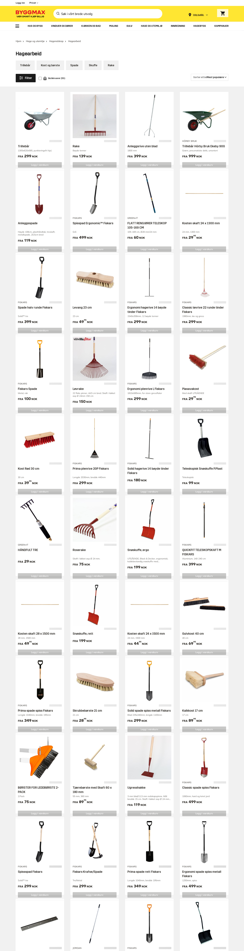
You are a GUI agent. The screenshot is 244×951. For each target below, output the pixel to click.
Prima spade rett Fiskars (144, 865)
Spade (74, 58)
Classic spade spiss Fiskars (200, 781)
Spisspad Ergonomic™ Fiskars (93, 217)
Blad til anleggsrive (31, 947)
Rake (111, 58)
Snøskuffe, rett (83, 627)
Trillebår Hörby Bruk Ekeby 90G (203, 140)
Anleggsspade (28, 217)
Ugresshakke (136, 781)
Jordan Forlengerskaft (88, 947)
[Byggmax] (30, 14)
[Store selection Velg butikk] (198, 15)
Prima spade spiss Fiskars (35, 704)
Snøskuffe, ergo (138, 543)
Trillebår (25, 58)
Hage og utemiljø (35, 34)
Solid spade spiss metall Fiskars (149, 704)
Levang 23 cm (82, 301)
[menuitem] (17, 26)
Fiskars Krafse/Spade (87, 865)
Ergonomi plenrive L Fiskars (145, 382)
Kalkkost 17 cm (192, 704)
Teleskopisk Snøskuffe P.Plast (202, 462)
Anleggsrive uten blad (142, 140)
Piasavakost (190, 382)
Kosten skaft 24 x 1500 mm (146, 627)
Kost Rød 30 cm (28, 462)
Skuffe (93, 58)
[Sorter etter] (209, 70)
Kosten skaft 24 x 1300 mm (201, 217)
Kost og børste (50, 58)
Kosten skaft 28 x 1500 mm (36, 627)
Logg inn (20, 2)
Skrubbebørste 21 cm (87, 704)
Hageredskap (56, 34)
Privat (32, 2)
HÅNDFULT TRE (28, 543)
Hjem (18, 34)
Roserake (79, 543)
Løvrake (78, 382)
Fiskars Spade (27, 382)
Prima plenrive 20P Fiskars (91, 462)
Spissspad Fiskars (30, 865)
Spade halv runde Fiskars (35, 301)
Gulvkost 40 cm (193, 627)
